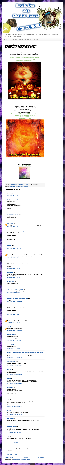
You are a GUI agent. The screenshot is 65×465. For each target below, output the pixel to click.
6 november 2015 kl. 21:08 (14, 451)
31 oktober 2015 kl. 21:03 (14, 314)
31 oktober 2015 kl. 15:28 (14, 219)
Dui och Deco (10, 281)
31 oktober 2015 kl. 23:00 (14, 348)
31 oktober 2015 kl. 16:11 (13, 226)
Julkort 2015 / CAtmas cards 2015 (28, 39)
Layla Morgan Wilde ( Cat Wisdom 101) (17, 298)
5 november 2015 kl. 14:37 (14, 432)
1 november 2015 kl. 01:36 (14, 365)
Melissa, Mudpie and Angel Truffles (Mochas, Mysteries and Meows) (25, 352)
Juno (8, 436)
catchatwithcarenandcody (13, 292)
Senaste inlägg (9, 457)
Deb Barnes (10, 223)
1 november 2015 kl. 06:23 (14, 383)
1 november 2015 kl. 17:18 (14, 395)
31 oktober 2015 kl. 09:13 (14, 195)
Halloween (18, 186)
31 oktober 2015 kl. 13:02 (14, 210)
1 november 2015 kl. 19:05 (14, 406)
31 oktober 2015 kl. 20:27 (14, 301)
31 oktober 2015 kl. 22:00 (14, 330)
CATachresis (10, 418)
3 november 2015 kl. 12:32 (14, 414)
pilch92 (9, 326)
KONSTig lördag (24, 186)
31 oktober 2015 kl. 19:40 (14, 285)
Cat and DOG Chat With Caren (15, 289)
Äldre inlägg (41, 457)
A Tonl (9, 319)
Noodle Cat (10, 387)
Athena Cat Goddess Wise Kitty (15, 231)
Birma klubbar (13, 39)
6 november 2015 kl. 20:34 (14, 442)
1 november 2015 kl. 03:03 (14, 374)
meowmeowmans (11, 361)
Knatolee (9, 410)
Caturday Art (12, 186)
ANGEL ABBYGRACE (12, 214)
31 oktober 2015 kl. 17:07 (14, 248)
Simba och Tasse (11, 426)
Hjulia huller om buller (13, 199)
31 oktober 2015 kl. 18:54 (14, 277)
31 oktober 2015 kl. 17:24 (14, 257)
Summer (9, 192)
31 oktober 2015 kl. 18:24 (14, 268)
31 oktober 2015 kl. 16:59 (14, 241)
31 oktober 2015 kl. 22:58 (14, 340)
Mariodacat (10, 272)
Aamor (9, 262)
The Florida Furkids (12, 306)
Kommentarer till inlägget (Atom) (21, 459)
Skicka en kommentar (11, 454)
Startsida (25, 457)
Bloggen (6, 39)
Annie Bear (10, 253)
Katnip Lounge (11, 334)
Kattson (9, 245)
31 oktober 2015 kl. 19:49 (14, 294)
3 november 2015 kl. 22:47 (14, 422)
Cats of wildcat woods (13, 344)
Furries (9, 378)
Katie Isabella (10, 447)
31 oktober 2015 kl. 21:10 (14, 322)
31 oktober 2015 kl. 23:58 (14, 357)
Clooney (9, 369)
